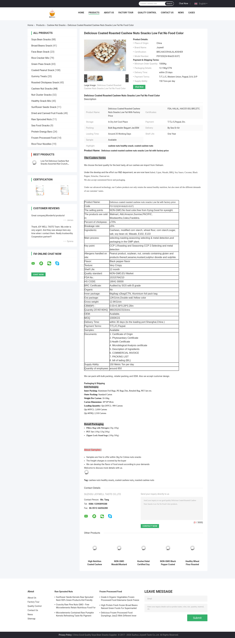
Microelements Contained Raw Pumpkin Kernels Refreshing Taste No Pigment (75, 614)
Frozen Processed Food (43, 137)
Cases (191, 12)
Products (94, 12)
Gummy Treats (39, 76)
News (181, 12)
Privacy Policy (65, 635)
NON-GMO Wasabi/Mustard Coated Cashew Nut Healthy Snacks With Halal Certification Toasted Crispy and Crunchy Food (119, 563)
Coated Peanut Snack (42, 70)
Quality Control (147, 12)
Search (169, 4)
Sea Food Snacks (40, 125)
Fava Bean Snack (40, 51)
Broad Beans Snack (41, 45)
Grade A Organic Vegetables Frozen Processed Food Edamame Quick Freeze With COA (120, 599)
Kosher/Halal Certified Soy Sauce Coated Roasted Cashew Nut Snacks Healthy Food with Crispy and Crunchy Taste (143, 563)
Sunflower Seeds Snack (43, 107)
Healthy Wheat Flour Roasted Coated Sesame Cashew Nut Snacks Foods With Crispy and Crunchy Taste (192, 563)
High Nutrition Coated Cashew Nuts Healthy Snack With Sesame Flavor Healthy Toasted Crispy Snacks (94, 563)
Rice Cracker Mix (40, 58)
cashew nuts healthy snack (101, 480)
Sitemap (31, 618)
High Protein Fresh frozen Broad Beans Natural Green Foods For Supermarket (119, 606)
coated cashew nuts (124, 480)
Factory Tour (125, 12)
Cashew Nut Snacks (56, 25)
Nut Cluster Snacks (41, 94)
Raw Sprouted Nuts (41, 119)
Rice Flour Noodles (41, 144)
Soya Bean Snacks (41, 39)
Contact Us (167, 12)
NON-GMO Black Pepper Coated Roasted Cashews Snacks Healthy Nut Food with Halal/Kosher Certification (168, 563)
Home (81, 12)
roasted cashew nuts (144, 480)
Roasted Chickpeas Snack (45, 82)
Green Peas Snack (41, 64)
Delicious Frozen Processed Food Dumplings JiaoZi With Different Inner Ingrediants (118, 614)
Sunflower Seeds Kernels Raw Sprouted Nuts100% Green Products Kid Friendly (74, 598)
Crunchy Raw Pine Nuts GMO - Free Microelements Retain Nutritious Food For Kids (75, 606)
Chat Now (183, 3)
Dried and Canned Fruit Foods (47, 113)
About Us (109, 12)
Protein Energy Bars (41, 131)
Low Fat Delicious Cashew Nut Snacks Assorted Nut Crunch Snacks (55, 164)
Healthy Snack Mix (41, 101)
